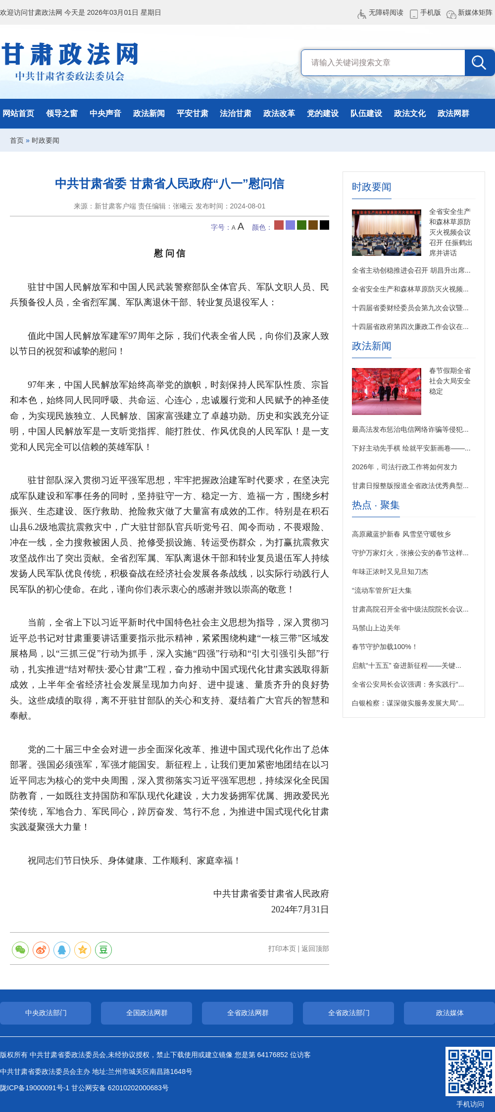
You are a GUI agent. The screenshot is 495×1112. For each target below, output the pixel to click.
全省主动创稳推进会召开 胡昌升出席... (411, 270)
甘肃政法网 (70, 62)
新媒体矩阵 (475, 12)
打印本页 (282, 948)
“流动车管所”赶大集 (382, 590)
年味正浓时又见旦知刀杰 (390, 572)
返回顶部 (315, 948)
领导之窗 (62, 113)
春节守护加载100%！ (385, 647)
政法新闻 (149, 113)
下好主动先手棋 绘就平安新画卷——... (411, 448)
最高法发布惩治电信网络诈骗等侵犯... (410, 429)
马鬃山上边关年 (376, 628)
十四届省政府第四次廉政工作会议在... (410, 326)
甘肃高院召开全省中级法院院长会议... (410, 609)
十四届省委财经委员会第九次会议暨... (410, 308)
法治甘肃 (235, 113)
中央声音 (105, 113)
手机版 (430, 12)
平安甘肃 (192, 113)
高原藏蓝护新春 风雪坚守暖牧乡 (401, 534)
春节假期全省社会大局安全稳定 (450, 381)
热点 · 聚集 (376, 505)
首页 (17, 140)
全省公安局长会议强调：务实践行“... (408, 684)
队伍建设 (366, 113)
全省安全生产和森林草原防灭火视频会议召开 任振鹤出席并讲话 (451, 232)
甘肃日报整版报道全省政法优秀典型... (410, 486)
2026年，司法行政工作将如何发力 (404, 467)
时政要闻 (45, 140)
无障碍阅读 (386, 12)
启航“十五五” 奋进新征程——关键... (406, 665)
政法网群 (453, 113)
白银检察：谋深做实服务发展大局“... (408, 703)
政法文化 (410, 113)
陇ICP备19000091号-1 (34, 1088)
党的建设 (323, 113)
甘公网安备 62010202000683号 (120, 1088)
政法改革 (279, 113)
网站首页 (18, 113)
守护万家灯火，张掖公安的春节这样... (410, 553)
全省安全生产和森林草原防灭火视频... (410, 289)
